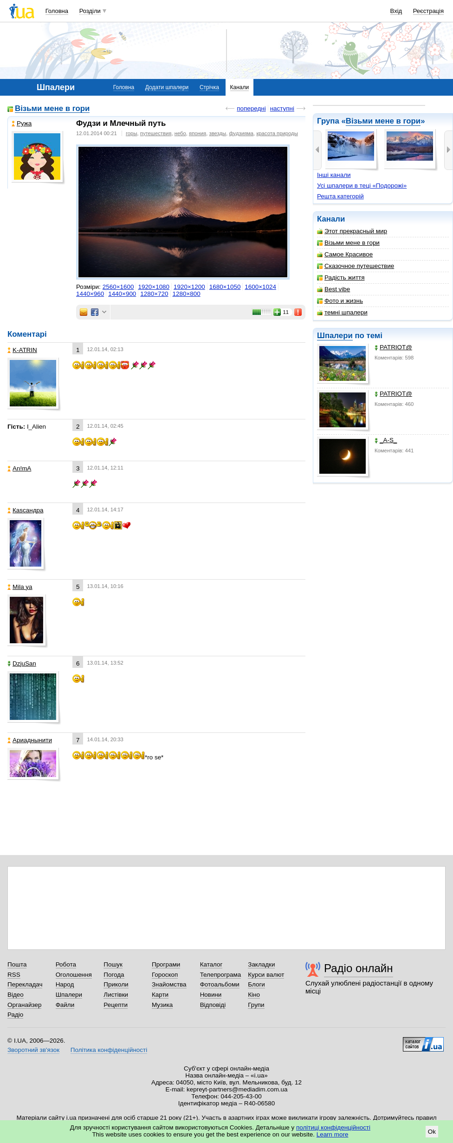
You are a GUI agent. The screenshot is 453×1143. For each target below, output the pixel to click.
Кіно (254, 994)
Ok (432, 1131)
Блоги (256, 984)
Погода (114, 974)
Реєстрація (428, 10)
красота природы (277, 133)
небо (180, 133)
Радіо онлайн (358, 968)
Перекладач (24, 984)
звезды (217, 133)
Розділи (90, 10)
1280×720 (154, 293)
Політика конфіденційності (109, 1049)
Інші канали (334, 174)
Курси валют (266, 974)
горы (131, 133)
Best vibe (333, 289)
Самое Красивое (345, 254)
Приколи (116, 984)
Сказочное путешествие (355, 265)
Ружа (22, 123)
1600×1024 (260, 286)
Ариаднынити (29, 740)
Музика (162, 1004)
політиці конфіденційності (333, 1127)
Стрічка (209, 87)
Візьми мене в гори (383, 121)
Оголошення (74, 974)
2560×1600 (118, 286)
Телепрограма (220, 974)
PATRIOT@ (393, 347)
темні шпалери (342, 312)
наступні (282, 108)
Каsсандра (25, 510)
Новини (211, 994)
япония (197, 133)
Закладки (261, 964)
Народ (65, 984)
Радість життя (341, 277)
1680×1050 (225, 286)
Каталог (211, 964)
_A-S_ (386, 440)
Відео (15, 994)
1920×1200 (189, 286)
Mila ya (19, 586)
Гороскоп (165, 974)
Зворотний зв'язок (33, 1049)
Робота (66, 964)
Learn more (333, 1134)
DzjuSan (21, 663)
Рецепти (116, 1004)
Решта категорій (340, 196)
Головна (56, 10)
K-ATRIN (22, 349)
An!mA (19, 468)
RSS (13, 974)
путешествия (156, 133)
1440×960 (90, 293)
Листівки (116, 994)
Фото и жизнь (340, 300)
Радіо (15, 1014)
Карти (160, 994)
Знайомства (169, 984)
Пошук (113, 964)
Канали (239, 87)
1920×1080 (153, 286)
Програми (166, 964)
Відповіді (213, 1004)
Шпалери (335, 335)
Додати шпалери (166, 87)
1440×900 (122, 293)
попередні (251, 108)
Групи (256, 1004)
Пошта (16, 964)
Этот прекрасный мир (352, 231)
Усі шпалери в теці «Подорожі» (362, 185)
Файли (65, 1004)
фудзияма (241, 133)
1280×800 (187, 293)
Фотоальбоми (219, 984)
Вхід (396, 10)
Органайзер (24, 1004)
